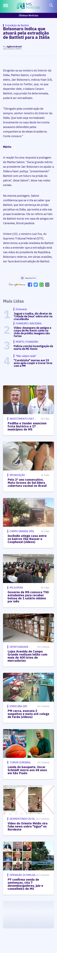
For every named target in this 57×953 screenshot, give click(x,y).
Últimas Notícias (28, 15)
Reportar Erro (28, 278)
